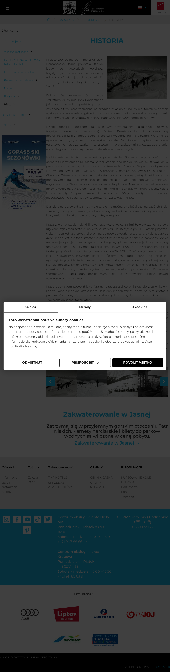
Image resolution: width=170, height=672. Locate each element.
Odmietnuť (32, 362)
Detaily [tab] (85, 307)
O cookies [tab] (139, 307)
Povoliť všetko (137, 362)
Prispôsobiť (85, 362)
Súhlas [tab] (31, 307)
